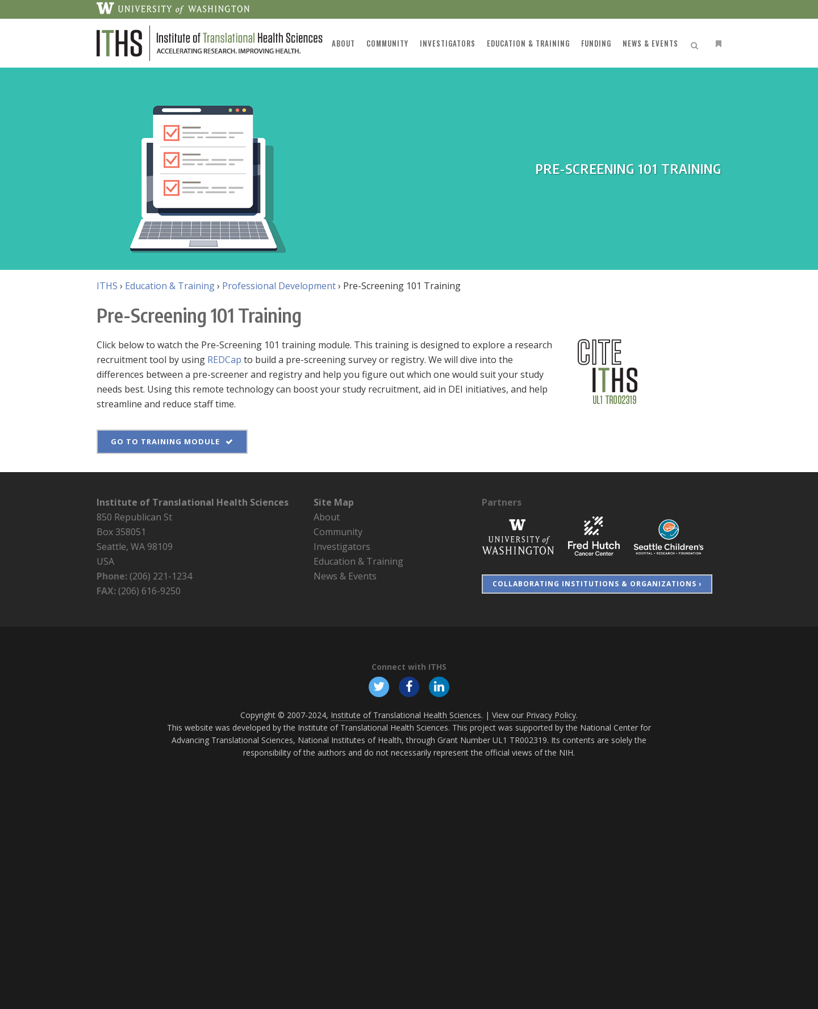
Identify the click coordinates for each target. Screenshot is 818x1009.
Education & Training (170, 286)
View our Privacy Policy (534, 715)
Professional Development (279, 286)
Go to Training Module (172, 441)
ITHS (107, 286)
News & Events (345, 576)
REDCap (224, 359)
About (327, 517)
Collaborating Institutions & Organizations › (597, 584)
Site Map (334, 502)
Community (338, 532)
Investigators (342, 546)
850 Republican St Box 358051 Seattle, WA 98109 (135, 532)
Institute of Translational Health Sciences (193, 502)
